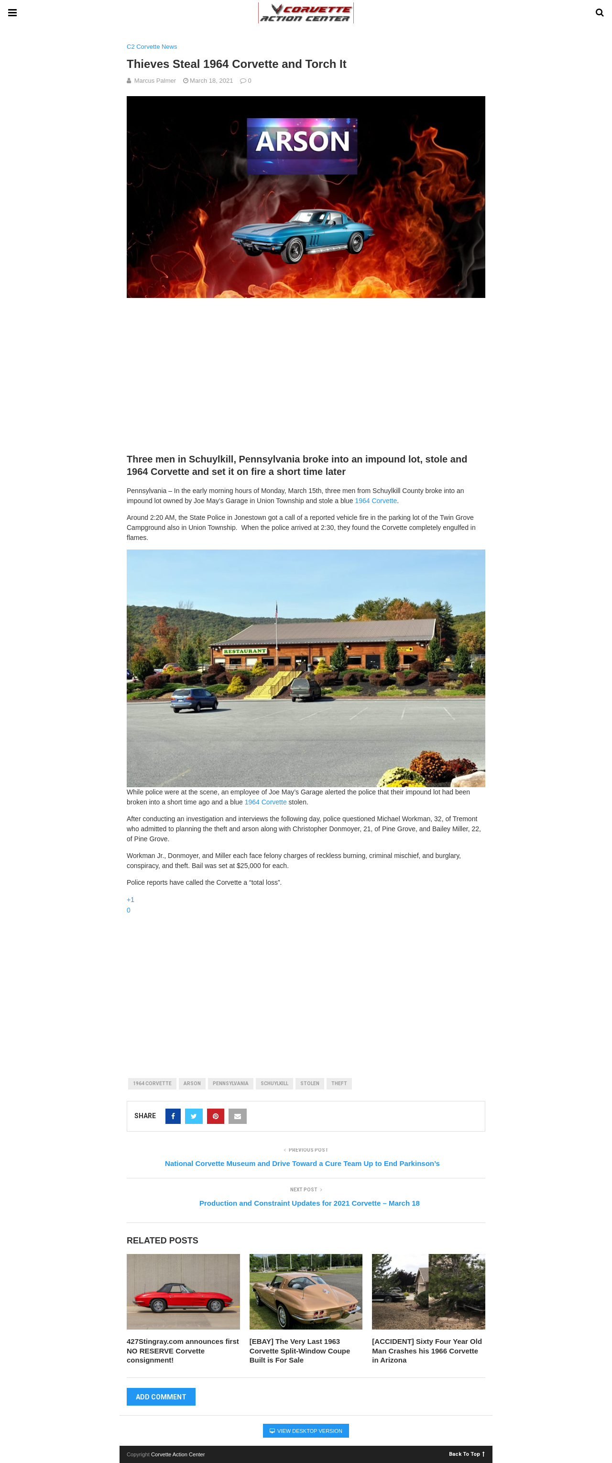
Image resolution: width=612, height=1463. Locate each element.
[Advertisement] (306, 372)
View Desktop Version (306, 1431)
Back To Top (467, 1453)
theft (339, 1083)
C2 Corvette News (152, 46)
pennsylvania (231, 1083)
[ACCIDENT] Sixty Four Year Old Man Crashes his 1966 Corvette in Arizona (427, 1350)
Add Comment (161, 1397)
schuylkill (274, 1083)
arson (192, 1083)
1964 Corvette (376, 501)
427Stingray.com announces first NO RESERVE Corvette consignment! (183, 1350)
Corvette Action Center (178, 1454)
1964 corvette (152, 1083)
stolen (309, 1083)
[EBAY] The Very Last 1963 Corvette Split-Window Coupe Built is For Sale (300, 1350)
